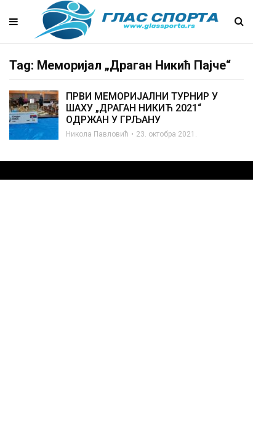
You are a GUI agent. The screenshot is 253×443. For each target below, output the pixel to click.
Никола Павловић (97, 134)
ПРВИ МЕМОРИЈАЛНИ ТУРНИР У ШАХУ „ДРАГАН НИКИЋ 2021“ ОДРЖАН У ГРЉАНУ (142, 108)
